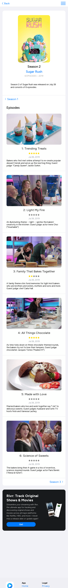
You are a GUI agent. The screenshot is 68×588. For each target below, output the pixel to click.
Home (25, 586)
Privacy (46, 586)
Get (21, 524)
